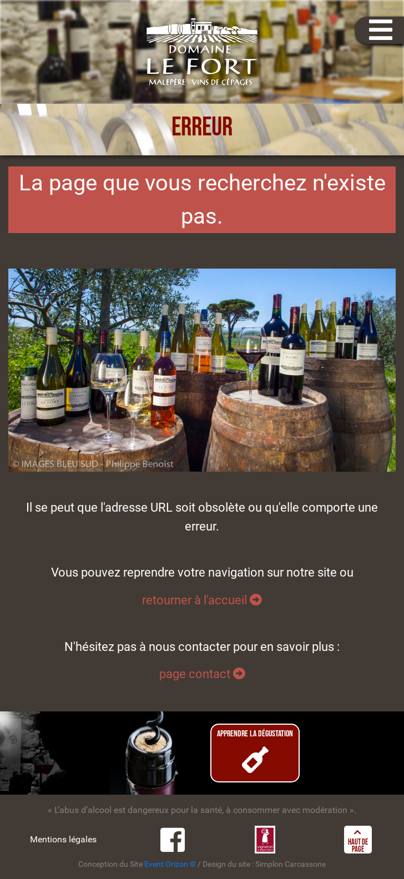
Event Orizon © (170, 864)
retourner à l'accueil (202, 600)
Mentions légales (63, 839)
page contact (202, 673)
